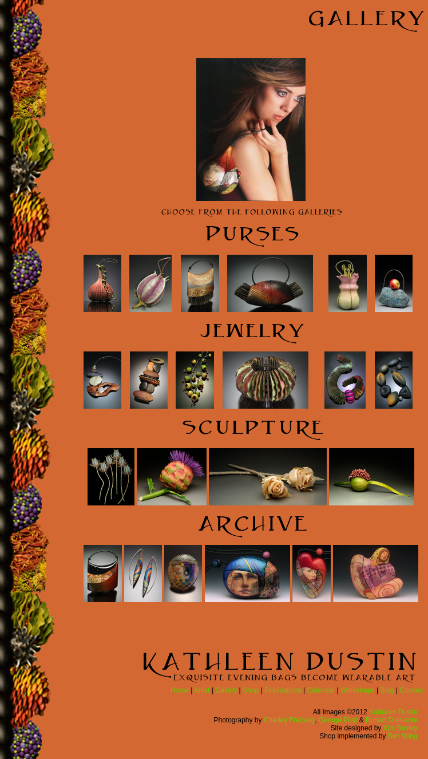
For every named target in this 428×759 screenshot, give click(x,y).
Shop (251, 690)
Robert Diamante (392, 720)
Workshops (357, 690)
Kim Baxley (400, 728)
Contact (411, 690)
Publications (283, 690)
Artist (201, 690)
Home (180, 690)
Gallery (226, 690)
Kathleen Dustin (393, 712)
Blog (387, 690)
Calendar (321, 690)
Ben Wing (403, 736)
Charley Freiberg (289, 720)
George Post (338, 720)
